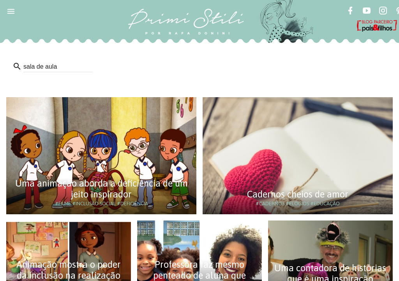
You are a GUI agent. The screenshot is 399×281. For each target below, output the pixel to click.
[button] (11, 11)
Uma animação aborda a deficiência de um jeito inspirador (101, 188)
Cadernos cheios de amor (297, 194)
